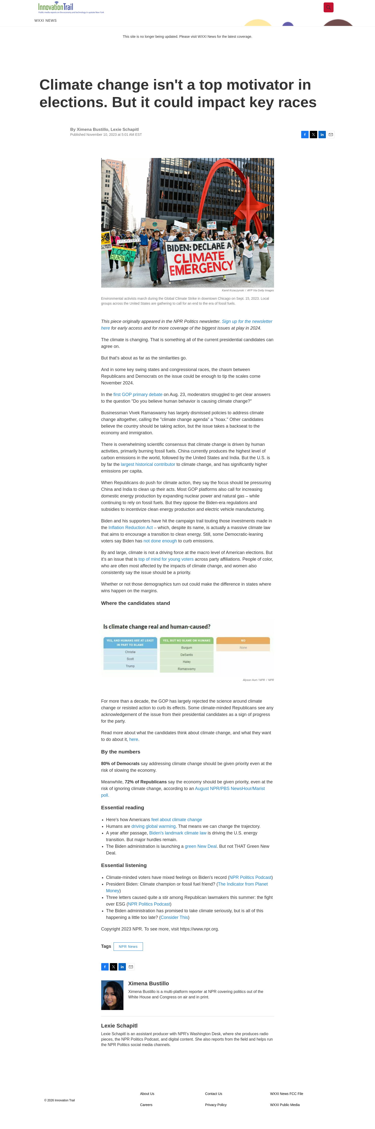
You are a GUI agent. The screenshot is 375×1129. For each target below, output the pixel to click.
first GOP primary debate (138, 405)
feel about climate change (176, 830)
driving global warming (154, 837)
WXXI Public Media (285, 1116)
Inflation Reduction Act (131, 538)
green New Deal (201, 857)
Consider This (174, 928)
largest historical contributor (148, 475)
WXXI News (46, 32)
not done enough (160, 552)
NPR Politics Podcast (250, 888)
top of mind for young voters (166, 570)
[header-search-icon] (332, 13)
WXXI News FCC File (286, 1105)
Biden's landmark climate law (178, 844)
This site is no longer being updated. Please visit (160, 48)
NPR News (128, 958)
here (133, 750)
